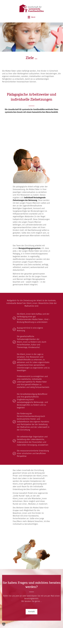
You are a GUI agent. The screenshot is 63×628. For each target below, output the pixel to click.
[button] (31, 611)
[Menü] (31, 17)
